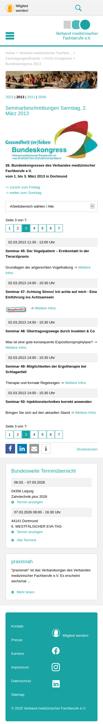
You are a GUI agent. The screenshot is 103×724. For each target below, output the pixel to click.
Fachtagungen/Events (22, 58)
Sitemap (17, 695)
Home (10, 53)
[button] (10, 448)
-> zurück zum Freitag (22, 187)
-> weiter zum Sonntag (23, 193)
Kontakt (17, 626)
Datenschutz (21, 681)
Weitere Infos (45, 308)
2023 (9, 97)
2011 (31, 97)
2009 (42, 97)
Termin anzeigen (30, 502)
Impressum (20, 667)
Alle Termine (26, 540)
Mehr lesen (25, 592)
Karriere (17, 654)
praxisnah (22, 561)
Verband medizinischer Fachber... (45, 53)
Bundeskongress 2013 (23, 64)
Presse (16, 640)
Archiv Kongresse (58, 58)
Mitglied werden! (76, 635)
